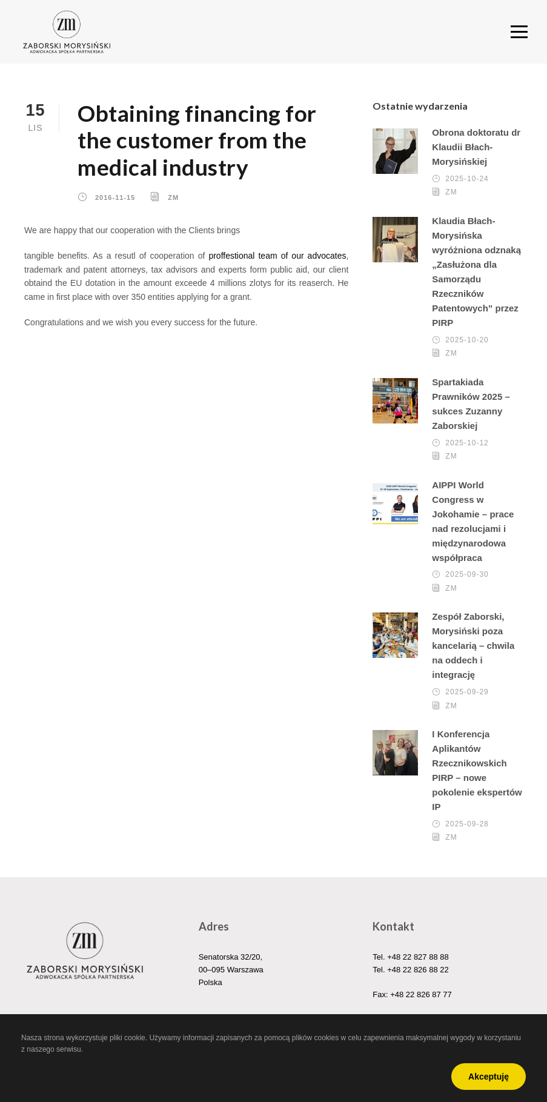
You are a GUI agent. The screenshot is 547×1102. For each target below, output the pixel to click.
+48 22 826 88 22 (418, 969)
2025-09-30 (466, 575)
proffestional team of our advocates (277, 256)
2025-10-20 (466, 340)
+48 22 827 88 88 (418, 956)
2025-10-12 (466, 443)
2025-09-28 (466, 824)
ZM (173, 197)
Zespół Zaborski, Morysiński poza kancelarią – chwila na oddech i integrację (473, 645)
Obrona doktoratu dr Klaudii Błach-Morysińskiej (476, 147)
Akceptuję (488, 1076)
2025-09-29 (466, 692)
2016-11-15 (115, 197)
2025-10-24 (466, 178)
